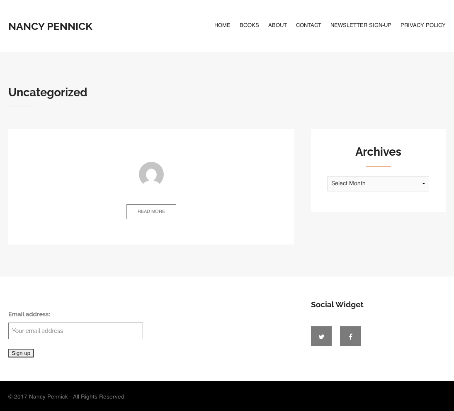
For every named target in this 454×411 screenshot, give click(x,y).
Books (249, 25)
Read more (151, 212)
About (277, 25)
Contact (308, 25)
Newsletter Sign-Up (360, 25)
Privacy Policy (423, 25)
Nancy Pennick (50, 26)
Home (222, 25)
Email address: (75, 325)
